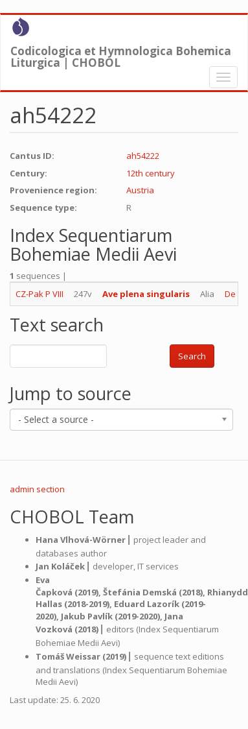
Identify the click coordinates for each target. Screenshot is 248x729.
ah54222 (142, 155)
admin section (37, 489)
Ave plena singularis (146, 294)
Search (192, 356)
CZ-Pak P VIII (39, 294)
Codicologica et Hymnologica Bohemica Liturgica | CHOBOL (120, 53)
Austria (140, 190)
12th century (150, 173)
